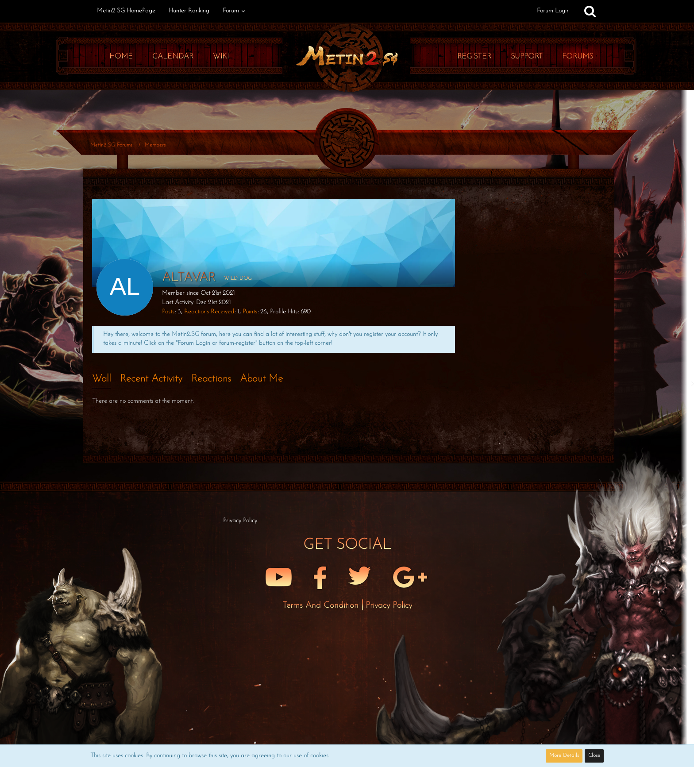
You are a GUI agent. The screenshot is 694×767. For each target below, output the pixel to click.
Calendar (172, 56)
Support (527, 56)
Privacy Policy (389, 605)
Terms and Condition (321, 605)
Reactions (211, 379)
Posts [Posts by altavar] (168, 311)
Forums (577, 56)
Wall (101, 379)
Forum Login (553, 11)
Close (594, 755)
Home (121, 56)
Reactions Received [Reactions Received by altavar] (209, 311)
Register (474, 56)
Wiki (221, 56)
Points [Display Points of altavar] (250, 311)
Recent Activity (151, 379)
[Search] (590, 11)
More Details (564, 755)
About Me (261, 379)
